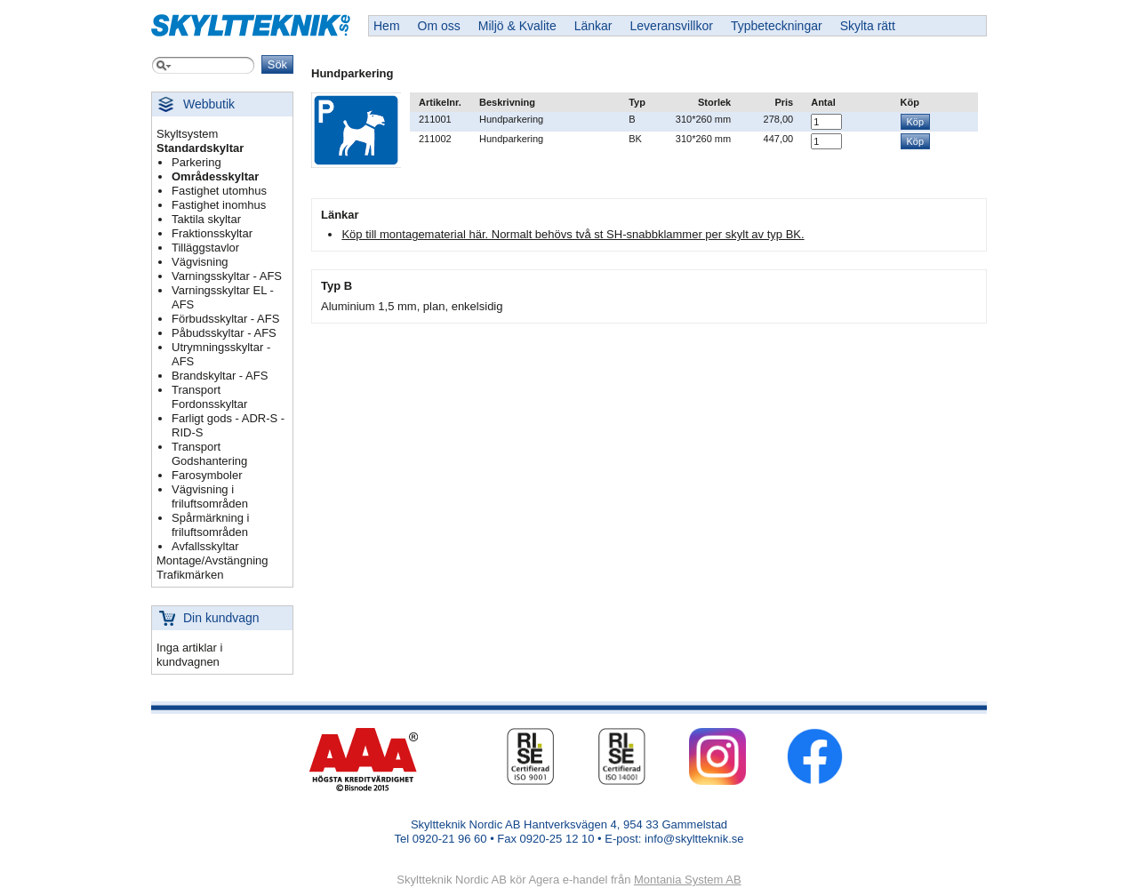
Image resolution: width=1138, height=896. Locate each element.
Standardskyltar (200, 148)
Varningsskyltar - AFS (227, 276)
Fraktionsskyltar (212, 233)
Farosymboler (207, 475)
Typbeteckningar (776, 26)
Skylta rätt (867, 26)
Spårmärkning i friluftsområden (210, 525)
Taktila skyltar (206, 219)
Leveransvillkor (671, 26)
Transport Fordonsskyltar (209, 397)
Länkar (593, 26)
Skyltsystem (187, 133)
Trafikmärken (189, 574)
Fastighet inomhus (219, 205)
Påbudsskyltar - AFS (224, 333)
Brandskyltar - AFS (220, 375)
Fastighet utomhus (219, 190)
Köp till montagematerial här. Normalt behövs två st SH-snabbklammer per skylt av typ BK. (572, 234)
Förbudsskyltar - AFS (225, 318)
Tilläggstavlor (205, 247)
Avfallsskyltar (205, 546)
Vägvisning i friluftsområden (210, 496)
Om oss (439, 26)
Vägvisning (200, 261)
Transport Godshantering (209, 454)
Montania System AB (687, 879)
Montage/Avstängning (212, 560)
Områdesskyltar (215, 176)
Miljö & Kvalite (517, 26)
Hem (386, 26)
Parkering (196, 162)
